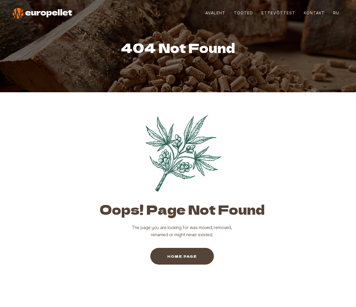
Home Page (182, 256)
